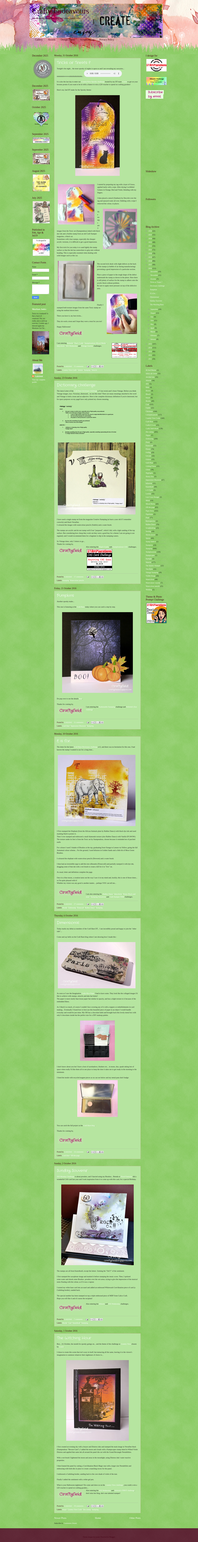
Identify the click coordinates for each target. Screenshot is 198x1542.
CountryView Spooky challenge (93, 82)
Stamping (87, 370)
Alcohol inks (150, 377)
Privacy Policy (106, 39)
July (152, 317)
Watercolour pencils (77, 580)
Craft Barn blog (89, 1125)
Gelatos (80, 370)
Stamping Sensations (98, 897)
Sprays (148, 538)
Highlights (149, 473)
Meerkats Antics (39, 309)
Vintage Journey (87, 346)
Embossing (72, 908)
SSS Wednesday (72, 346)
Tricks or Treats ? (73, 62)
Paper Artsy (150, 511)
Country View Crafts (69, 370)
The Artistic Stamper (153, 566)
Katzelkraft (76, 1323)
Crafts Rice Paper (88, 993)
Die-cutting (87, 1509)
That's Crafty (78, 343)
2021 (150, 250)
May (152, 324)
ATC (147, 384)
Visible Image (150, 576)
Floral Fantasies (126, 1177)
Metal (148, 500)
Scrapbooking (87, 39)
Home (98, 1518)
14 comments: (79, 1152)
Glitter (148, 470)
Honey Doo (150, 477)
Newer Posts (60, 1518)
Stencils (94, 370)
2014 (150, 348)
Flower (148, 449)
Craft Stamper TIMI (116, 897)
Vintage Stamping (152, 572)
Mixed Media (150, 504)
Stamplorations (151, 552)
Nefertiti (70, 343)
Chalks (148, 408)
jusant (98, 1537)
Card (70, 1323)
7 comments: (78, 1319)
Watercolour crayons (153, 583)
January (153, 339)
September (154, 309)
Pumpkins (65, 595)
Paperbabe (149, 514)
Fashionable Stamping (107, 707)
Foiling (148, 452)
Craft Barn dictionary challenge (85, 391)
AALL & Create (151, 374)
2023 (150, 242)
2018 (150, 261)
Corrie (124, 82)
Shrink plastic (150, 535)
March (153, 332)
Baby (147, 387)
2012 (150, 355)
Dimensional (68, 923)
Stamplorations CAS (120, 547)
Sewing (148, 531)
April (153, 328)
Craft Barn (81, 607)
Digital (148, 435)
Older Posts (135, 1518)
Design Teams (68, 39)
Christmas (149, 411)
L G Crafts (149, 490)
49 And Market (151, 370)
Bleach (148, 394)
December (154, 272)
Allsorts (102, 1304)
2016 (150, 268)
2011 (150, 359)
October (154, 279)
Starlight (149, 559)
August (153, 313)
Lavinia (148, 494)
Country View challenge (114, 1485)
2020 (150, 253)
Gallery (39, 39)
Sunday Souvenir (72, 1170)
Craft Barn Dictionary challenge (85, 747)
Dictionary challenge (76, 385)
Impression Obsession (78, 726)
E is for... (64, 741)
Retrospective (150, 521)
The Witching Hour (74, 1338)
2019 (150, 257)
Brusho (64, 908)
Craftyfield (39, 376)
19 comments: (79, 1506)
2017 (150, 265)
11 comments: (79, 722)
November (154, 275)
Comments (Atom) (70, 1523)
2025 (150, 235)
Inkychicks (61, 346)
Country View (126, 1344)
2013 (150, 351)
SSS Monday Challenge (65, 1177)
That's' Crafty (104, 547)
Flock (148, 442)
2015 (150, 344)
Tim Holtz (149, 569)
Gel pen (148, 456)
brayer (64, 1509)
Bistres (148, 391)
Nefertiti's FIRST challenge (124, 1490)
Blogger (112, 1537)
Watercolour (150, 579)
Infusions (149, 483)
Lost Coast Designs (152, 497)
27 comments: (79, 904)
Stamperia (149, 545)
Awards (51, 39)
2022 (150, 246)
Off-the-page (75, 1155)
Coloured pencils (152, 415)
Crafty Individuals (152, 428)
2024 (150, 239)
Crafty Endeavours (60, 11)
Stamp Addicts (151, 542)
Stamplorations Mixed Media (95, 343)
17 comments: (79, 577)
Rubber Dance (108, 894)
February (154, 335)
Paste (147, 518)
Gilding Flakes (151, 466)
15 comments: (79, 366)
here (80, 699)
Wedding (149, 590)
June (152, 320)
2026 (150, 231)
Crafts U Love (151, 425)
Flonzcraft (80, 908)
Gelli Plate (149, 463)
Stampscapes (150, 555)
